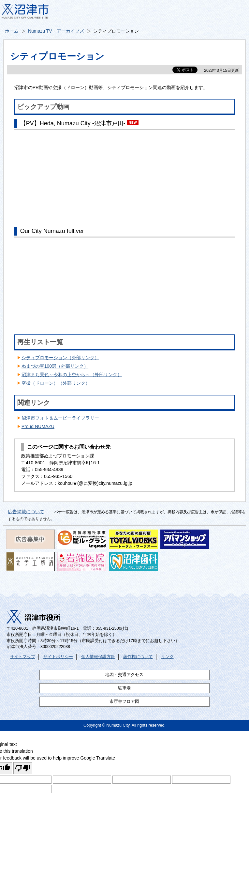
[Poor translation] (22, 768)
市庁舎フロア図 (124, 701)
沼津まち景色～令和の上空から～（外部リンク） (72, 374)
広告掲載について (26, 511)
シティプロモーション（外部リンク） (60, 357)
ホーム (12, 31)
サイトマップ (22, 657)
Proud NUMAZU (38, 426)
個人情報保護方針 (98, 657)
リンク (167, 657)
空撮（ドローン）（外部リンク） (56, 383)
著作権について (138, 657)
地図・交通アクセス (124, 674)
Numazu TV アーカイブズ (56, 31)
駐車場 (124, 688)
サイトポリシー (58, 657)
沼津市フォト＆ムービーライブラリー (60, 418)
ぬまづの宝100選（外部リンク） (55, 366)
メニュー (236, 13)
